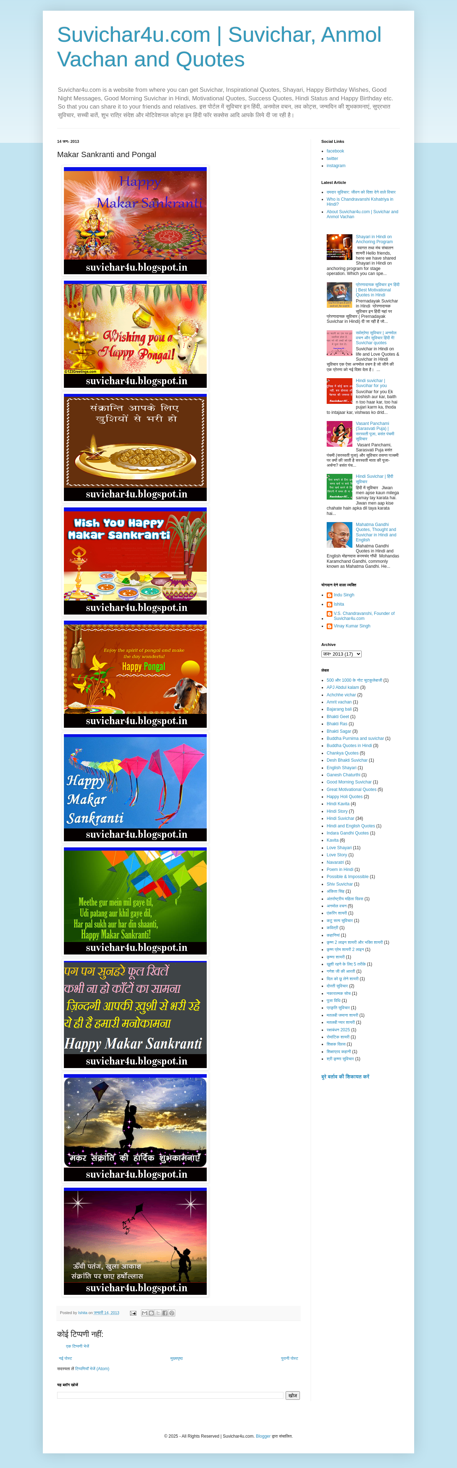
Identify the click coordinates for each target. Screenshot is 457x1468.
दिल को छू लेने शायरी (342, 978)
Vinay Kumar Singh (352, 625)
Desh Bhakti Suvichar (347, 760)
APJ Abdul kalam (343, 687)
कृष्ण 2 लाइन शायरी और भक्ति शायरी (355, 942)
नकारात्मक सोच (339, 993)
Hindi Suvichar (340, 818)
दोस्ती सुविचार (337, 985)
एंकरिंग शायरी (337, 913)
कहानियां (333, 935)
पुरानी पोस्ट (289, 1358)
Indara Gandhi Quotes (348, 833)
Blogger (263, 1436)
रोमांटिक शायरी (338, 1036)
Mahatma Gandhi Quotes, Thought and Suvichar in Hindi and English (376, 532)
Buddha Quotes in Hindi (349, 745)
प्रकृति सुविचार (338, 1007)
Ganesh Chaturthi (343, 774)
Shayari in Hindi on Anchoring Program (374, 239)
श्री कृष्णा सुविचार (340, 1058)
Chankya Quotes (342, 753)
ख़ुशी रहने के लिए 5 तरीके (346, 964)
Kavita (332, 840)
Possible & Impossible (347, 876)
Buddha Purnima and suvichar (355, 738)
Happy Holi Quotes (345, 796)
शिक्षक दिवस (336, 1044)
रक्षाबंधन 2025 (338, 1029)
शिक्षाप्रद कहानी (339, 1051)
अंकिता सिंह (336, 891)
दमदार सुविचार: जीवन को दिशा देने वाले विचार (361, 192)
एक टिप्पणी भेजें (77, 1346)
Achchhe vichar (341, 694)
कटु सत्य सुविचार (340, 920)
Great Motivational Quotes (351, 789)
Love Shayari (339, 847)
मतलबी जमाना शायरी (342, 1015)
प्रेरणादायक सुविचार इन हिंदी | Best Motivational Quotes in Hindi (378, 289)
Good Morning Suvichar (349, 782)
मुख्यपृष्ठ (176, 1358)
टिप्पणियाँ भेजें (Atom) (92, 1368)
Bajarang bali (339, 709)
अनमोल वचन (337, 905)
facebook (335, 151)
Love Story (337, 854)
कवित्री (332, 927)
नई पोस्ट (65, 1358)
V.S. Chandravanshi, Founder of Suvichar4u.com (364, 616)
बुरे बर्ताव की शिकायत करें (345, 1076)
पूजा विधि (334, 1000)
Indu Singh (344, 594)
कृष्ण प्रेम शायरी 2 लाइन (345, 949)
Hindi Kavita (338, 803)
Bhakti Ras (337, 723)
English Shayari (341, 767)
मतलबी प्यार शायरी (341, 1022)
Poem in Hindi (340, 869)
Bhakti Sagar (339, 731)
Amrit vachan (339, 702)
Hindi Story (337, 811)
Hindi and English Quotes (351, 825)
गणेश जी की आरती (341, 971)
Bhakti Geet (338, 716)
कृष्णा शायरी (336, 957)
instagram (336, 165)
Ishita (339, 604)
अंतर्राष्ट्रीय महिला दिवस (345, 898)
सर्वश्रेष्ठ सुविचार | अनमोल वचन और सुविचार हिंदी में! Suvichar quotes (376, 338)
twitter (332, 158)
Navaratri (335, 862)
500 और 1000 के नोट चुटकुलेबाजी (354, 680)
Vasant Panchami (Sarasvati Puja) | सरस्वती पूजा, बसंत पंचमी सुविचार (375, 431)
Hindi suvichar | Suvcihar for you (371, 383)
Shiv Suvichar (340, 884)
